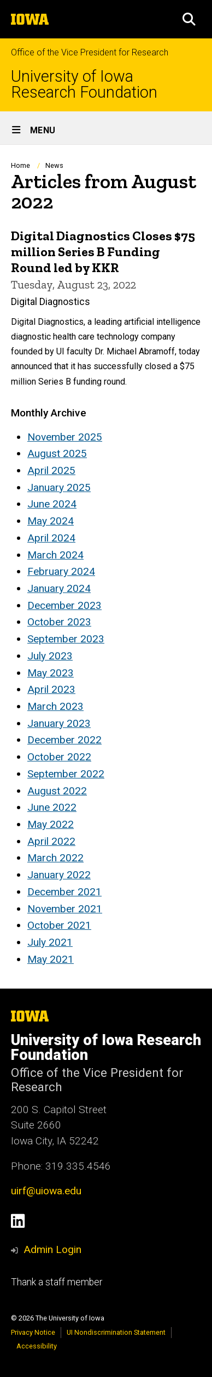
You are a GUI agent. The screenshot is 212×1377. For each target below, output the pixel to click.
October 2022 (59, 756)
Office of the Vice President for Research (89, 52)
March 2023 (55, 706)
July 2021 (50, 942)
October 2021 (59, 925)
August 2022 (57, 791)
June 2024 (51, 504)
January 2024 (59, 588)
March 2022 (55, 857)
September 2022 (65, 773)
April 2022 (51, 841)
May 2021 (50, 959)
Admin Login (52, 1249)
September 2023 (65, 639)
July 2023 (50, 656)
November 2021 (64, 908)
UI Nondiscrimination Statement (116, 1332)
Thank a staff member (56, 1282)
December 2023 (64, 605)
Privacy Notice (33, 1332)
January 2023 (59, 723)
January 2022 (59, 874)
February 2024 (61, 571)
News (54, 165)
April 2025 (51, 470)
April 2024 (51, 538)
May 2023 (50, 673)
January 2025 (59, 487)
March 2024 (55, 555)
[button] (189, 19)
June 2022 (51, 807)
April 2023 (51, 689)
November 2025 (64, 437)
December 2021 (64, 891)
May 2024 (50, 521)
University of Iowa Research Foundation (84, 84)
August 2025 (57, 453)
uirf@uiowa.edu (46, 1190)
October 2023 (59, 622)
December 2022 (64, 739)
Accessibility (36, 1346)
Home (20, 165)
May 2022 (50, 824)
